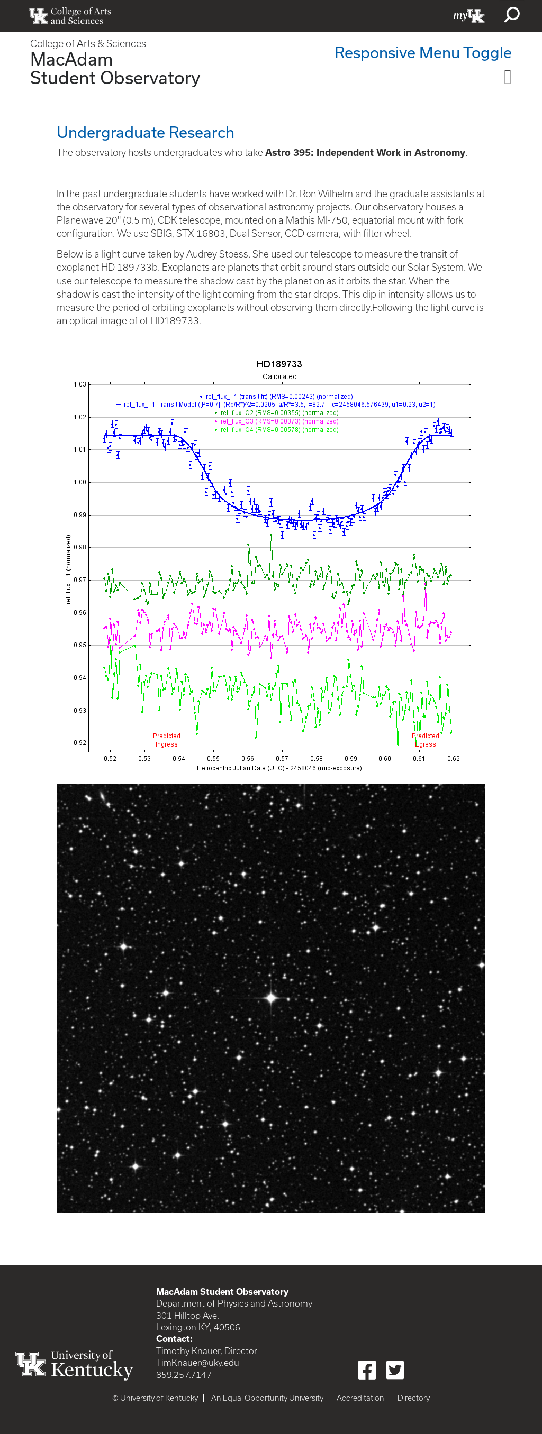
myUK (469, 16)
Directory (414, 1398)
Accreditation (360, 1398)
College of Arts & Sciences (88, 43)
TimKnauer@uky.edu (197, 1362)
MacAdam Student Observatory (115, 68)
